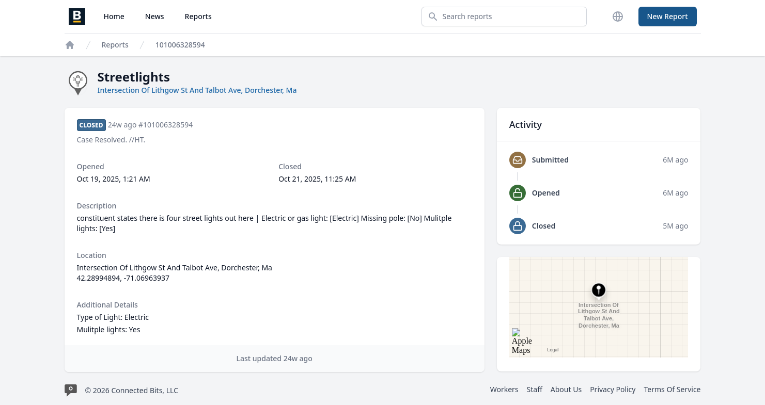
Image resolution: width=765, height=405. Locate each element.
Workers (504, 389)
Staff (534, 389)
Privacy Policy (612, 389)
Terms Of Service (672, 389)
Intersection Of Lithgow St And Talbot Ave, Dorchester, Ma (197, 90)
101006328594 (180, 45)
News (154, 16)
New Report (667, 16)
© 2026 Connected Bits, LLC (132, 390)
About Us (566, 389)
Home (114, 16)
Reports (198, 16)
